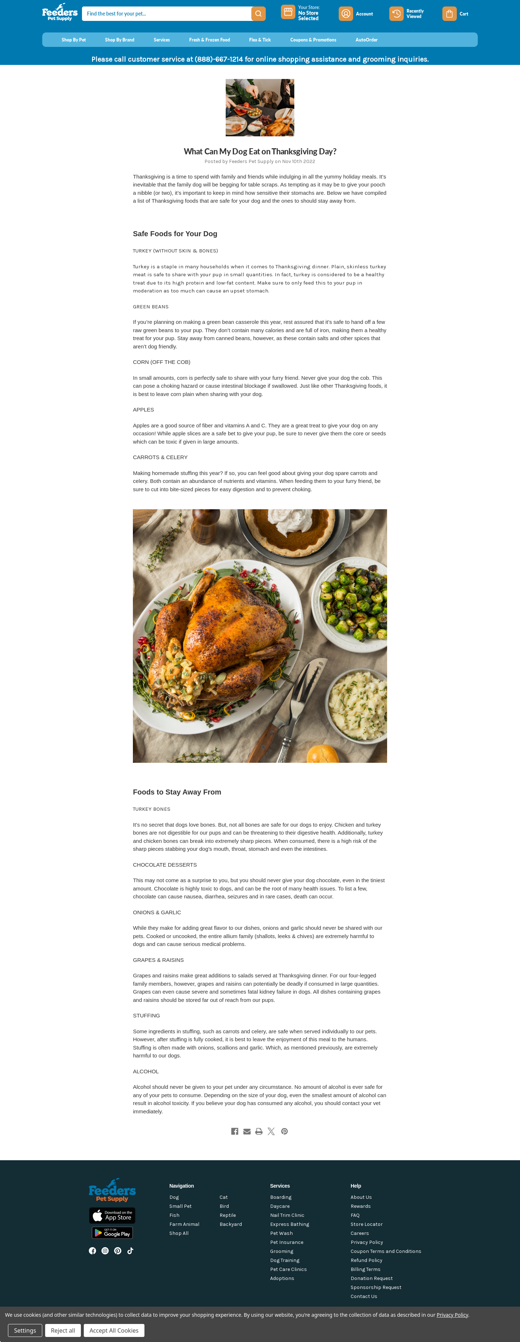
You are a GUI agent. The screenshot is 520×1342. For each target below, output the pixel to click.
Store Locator (367, 1224)
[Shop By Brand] (113, 39)
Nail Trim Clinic (287, 1215)
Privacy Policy (367, 1242)
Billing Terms (366, 1269)
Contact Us (364, 1296)
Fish (174, 1215)
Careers (360, 1233)
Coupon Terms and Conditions (386, 1251)
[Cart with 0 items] (460, 13)
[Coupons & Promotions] (306, 39)
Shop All (178, 1233)
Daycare (280, 1206)
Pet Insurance (286, 1242)
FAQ (355, 1215)
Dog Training (284, 1260)
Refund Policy (366, 1260)
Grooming (281, 1251)
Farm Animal (184, 1224)
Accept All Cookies (114, 1330)
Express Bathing (289, 1224)
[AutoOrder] (360, 39)
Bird (224, 1206)
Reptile (228, 1215)
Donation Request (372, 1278)
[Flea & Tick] (253, 39)
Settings (25, 1330)
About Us (361, 1197)
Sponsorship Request (376, 1287)
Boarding (280, 1197)
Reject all (63, 1330)
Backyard (231, 1224)
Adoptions (282, 1278)
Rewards (361, 1206)
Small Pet (180, 1206)
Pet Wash (281, 1233)
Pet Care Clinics (288, 1269)
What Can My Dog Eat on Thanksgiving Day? (260, 151)
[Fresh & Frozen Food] (203, 39)
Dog (174, 1197)
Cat (224, 1197)
